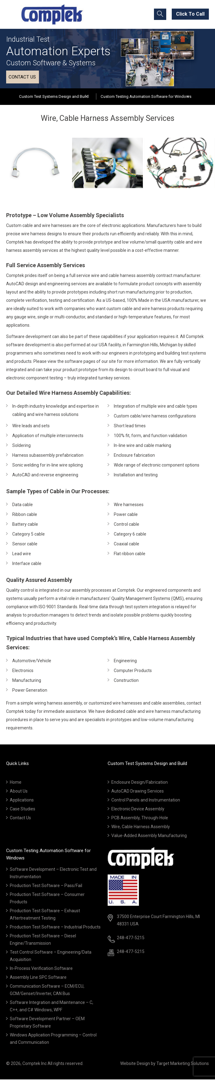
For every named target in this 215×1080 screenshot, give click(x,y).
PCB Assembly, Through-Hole (139, 818)
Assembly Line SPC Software (38, 977)
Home (15, 782)
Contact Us (20, 818)
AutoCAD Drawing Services (137, 791)
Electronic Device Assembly (137, 809)
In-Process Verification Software (41, 969)
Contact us (22, 77)
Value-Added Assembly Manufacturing (149, 836)
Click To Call (190, 14)
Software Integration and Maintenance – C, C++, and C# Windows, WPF (51, 1007)
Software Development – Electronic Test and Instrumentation (53, 873)
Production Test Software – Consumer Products (47, 899)
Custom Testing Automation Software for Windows (146, 96)
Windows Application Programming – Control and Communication (53, 1039)
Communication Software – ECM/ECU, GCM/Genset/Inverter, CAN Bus (47, 990)
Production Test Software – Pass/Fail (46, 886)
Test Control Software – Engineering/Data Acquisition (50, 956)
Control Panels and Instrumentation (145, 800)
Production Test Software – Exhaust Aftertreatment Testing (45, 915)
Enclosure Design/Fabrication (139, 782)
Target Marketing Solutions (182, 1064)
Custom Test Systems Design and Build (54, 96)
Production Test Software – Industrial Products (55, 927)
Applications (22, 800)
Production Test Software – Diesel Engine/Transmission (43, 940)
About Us (19, 791)
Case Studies (22, 809)
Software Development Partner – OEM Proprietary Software (47, 1023)
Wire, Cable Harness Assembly (140, 827)
